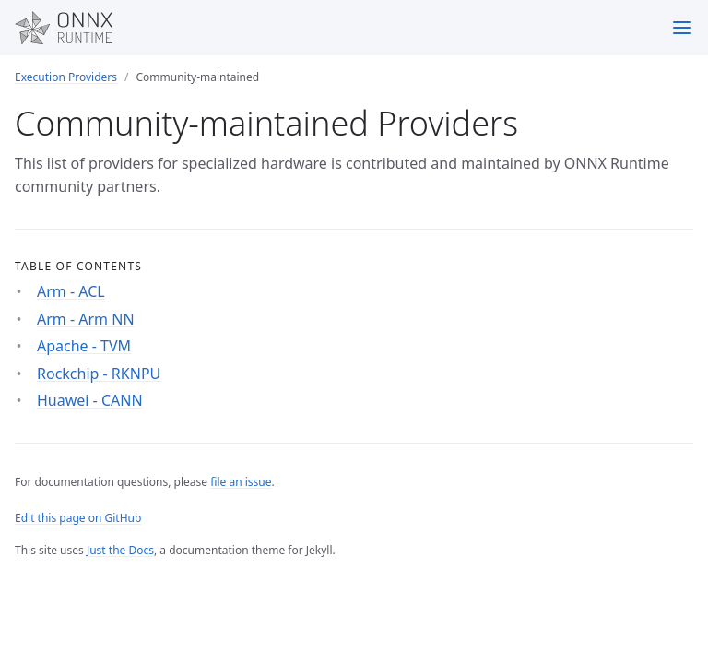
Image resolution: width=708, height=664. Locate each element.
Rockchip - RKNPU (98, 373)
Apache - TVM (84, 346)
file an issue (240, 482)
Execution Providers (66, 77)
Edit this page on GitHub (78, 518)
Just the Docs (120, 550)
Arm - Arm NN (86, 319)
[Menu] (682, 27)
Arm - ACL (71, 291)
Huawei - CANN (90, 400)
